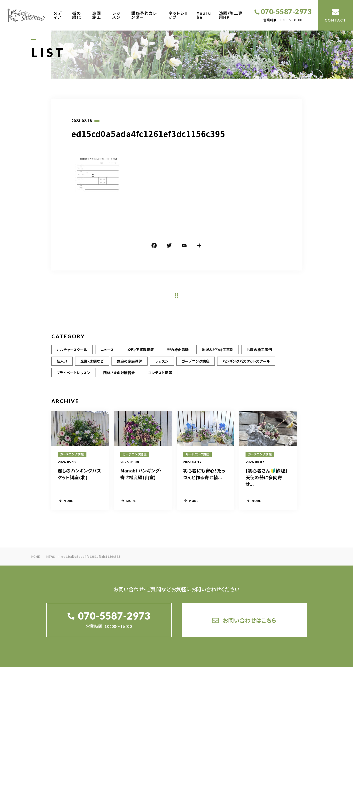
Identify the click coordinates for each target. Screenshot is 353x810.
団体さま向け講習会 (119, 377)
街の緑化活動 (178, 354)
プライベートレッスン (73, 377)
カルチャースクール (72, 354)
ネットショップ (178, 15)
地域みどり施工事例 (217, 354)
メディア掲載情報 (140, 354)
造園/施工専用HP (231, 15)
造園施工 (96, 15)
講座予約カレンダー (144, 15)
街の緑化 (76, 15)
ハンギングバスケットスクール (246, 366)
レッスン (116, 15)
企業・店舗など (92, 366)
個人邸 (62, 366)
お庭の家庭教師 (129, 366)
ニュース (107, 354)
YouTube (204, 15)
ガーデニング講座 (196, 366)
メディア (58, 15)
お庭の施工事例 (259, 354)
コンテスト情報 (160, 377)
